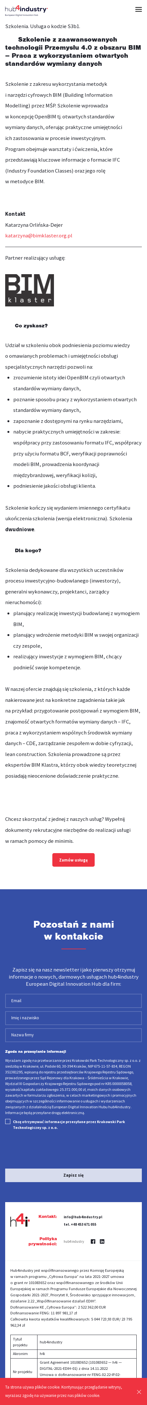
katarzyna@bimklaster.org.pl (38, 235)
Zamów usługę (73, 860)
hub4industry (74, 1241)
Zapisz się (73, 1175)
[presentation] (43, 1147)
